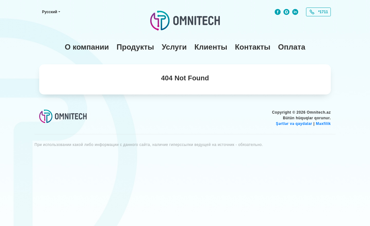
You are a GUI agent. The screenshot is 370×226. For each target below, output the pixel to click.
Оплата (291, 47)
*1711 (323, 12)
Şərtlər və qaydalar (294, 123)
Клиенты (210, 47)
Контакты (252, 47)
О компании (87, 47)
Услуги (174, 47)
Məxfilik (323, 123)
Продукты (135, 47)
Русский (49, 12)
